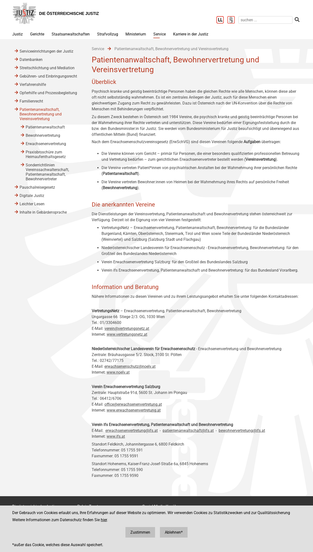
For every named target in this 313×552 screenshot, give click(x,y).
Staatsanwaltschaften (71, 34)
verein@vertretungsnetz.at (126, 328)
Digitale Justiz (32, 195)
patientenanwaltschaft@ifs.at (188, 430)
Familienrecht (31, 101)
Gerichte (37, 34)
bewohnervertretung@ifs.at (242, 430)
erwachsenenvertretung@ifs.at (131, 430)
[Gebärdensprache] (232, 20)
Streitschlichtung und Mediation (47, 68)
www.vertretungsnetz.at (127, 334)
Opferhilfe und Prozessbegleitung (48, 93)
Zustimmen (140, 532)
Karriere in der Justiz (190, 34)
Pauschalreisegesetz (37, 187)
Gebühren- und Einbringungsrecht (48, 76)
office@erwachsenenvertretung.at (133, 404)
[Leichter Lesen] (221, 20)
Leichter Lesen (32, 204)
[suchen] (265, 20)
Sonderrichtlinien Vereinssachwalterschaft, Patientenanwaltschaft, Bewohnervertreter (47, 172)
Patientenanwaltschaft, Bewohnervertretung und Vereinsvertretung (41, 114)
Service (159, 34)
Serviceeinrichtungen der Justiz (46, 51)
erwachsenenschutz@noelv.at (130, 366)
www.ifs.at (116, 436)
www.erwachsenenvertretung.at (134, 410)
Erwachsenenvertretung (46, 143)
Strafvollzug (107, 34)
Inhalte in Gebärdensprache (43, 212)
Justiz (17, 34)
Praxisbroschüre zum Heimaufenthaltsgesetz (46, 154)
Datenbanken (31, 59)
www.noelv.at (118, 372)
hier (104, 520)
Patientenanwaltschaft (45, 127)
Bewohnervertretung (43, 135)
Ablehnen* (174, 532)
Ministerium (135, 34)
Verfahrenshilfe (33, 84)
